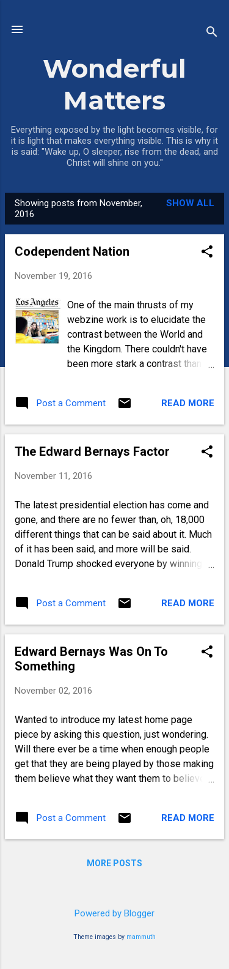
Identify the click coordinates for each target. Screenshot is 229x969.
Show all (190, 203)
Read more (187, 403)
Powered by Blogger (114, 913)
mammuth (141, 937)
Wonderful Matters (114, 84)
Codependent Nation (72, 251)
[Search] (212, 33)
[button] (207, 252)
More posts (114, 863)
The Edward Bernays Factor (92, 451)
